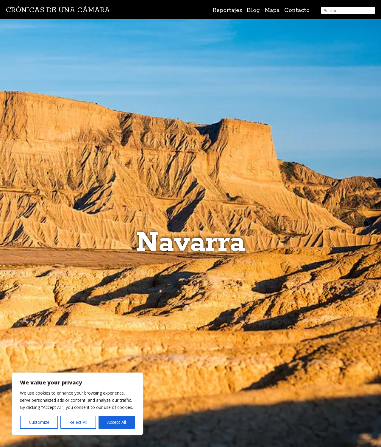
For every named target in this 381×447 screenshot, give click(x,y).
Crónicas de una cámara (58, 10)
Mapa (272, 10)
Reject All (78, 422)
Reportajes (227, 10)
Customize (39, 422)
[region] (77, 404)
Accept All (116, 422)
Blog (253, 10)
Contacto (297, 10)
